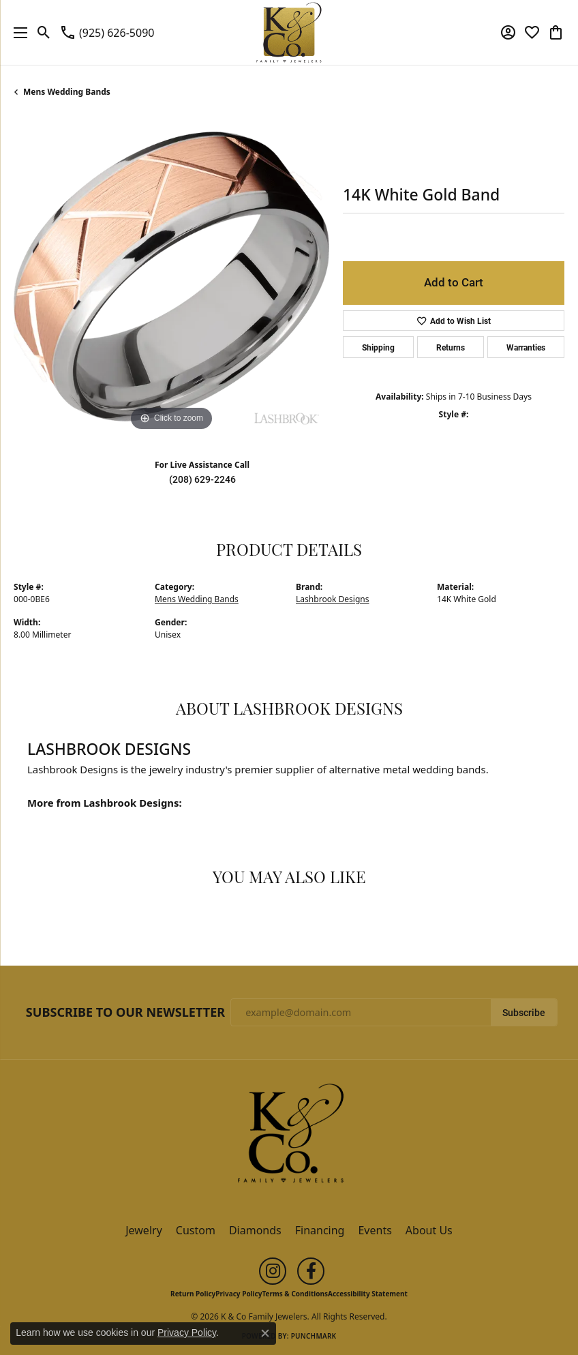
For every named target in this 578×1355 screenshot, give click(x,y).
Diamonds (255, 1230)
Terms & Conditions (295, 1293)
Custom (195, 1230)
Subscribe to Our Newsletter (125, 1012)
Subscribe (523, 1013)
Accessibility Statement (368, 1293)
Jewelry (143, 1230)
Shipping (378, 347)
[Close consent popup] (265, 1333)
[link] (106, 32)
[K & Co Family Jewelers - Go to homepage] (289, 1137)
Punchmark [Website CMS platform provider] (314, 1336)
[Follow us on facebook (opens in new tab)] (310, 1271)
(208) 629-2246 (202, 479)
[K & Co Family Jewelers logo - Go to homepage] (289, 32)
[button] (43, 32)
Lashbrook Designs (332, 599)
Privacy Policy (238, 1293)
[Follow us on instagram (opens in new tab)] (272, 1271)
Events (374, 1230)
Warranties (525, 347)
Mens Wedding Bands (66, 92)
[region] (171, 276)
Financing (320, 1230)
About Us (429, 1230)
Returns (450, 347)
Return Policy (192, 1293)
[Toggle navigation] (17, 32)
